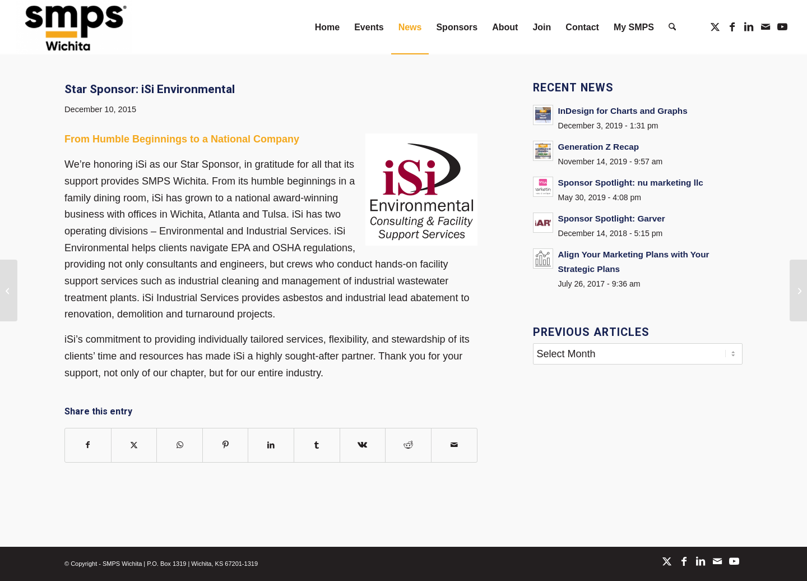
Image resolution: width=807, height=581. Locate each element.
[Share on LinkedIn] (271, 445)
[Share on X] (134, 445)
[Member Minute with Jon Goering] (8, 290)
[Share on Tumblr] (317, 445)
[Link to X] (715, 27)
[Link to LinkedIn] (748, 27)
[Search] (672, 27)
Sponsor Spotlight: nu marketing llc (630, 182)
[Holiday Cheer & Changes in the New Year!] (798, 290)
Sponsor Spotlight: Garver (611, 218)
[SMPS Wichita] (74, 27)
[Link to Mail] (765, 27)
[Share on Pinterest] (225, 445)
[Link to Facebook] (731, 27)
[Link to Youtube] (782, 27)
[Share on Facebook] (88, 445)
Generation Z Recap (598, 146)
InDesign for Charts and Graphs (623, 111)
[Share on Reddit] (408, 445)
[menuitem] (327, 27)
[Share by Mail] (454, 445)
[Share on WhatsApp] (179, 445)
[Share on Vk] (363, 445)
